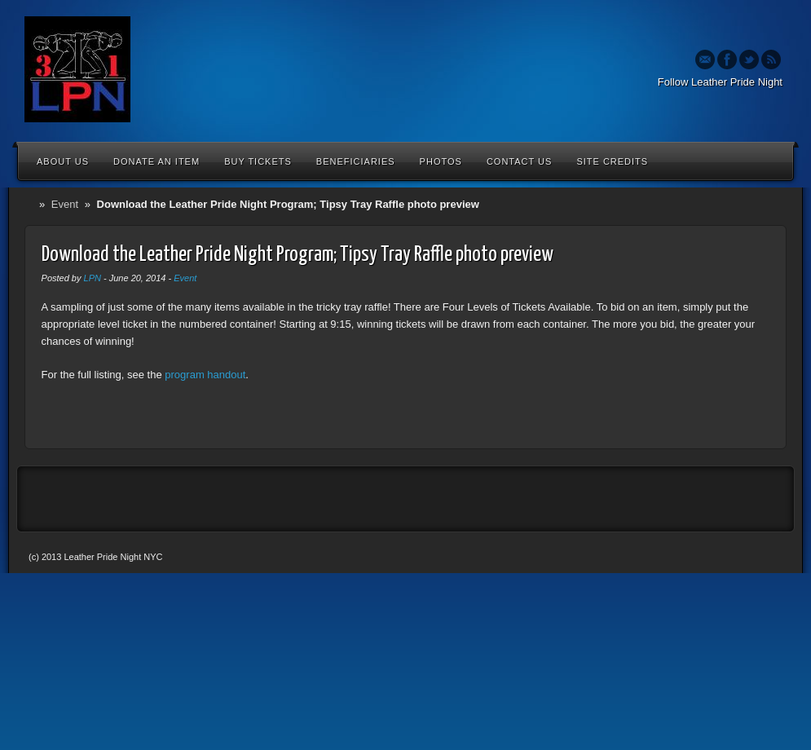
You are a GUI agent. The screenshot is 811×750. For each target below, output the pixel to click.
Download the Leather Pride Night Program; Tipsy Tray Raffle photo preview (297, 255)
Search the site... (772, 161)
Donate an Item (156, 161)
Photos (441, 161)
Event (64, 204)
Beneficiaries (355, 161)
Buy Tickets (258, 161)
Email (705, 59)
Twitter (749, 59)
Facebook (727, 59)
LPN (92, 278)
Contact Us (520, 161)
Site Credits (612, 161)
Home (32, 204)
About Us (63, 161)
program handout (205, 374)
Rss (771, 59)
